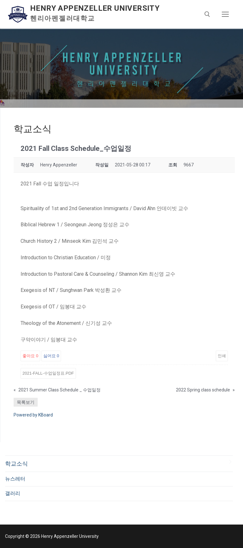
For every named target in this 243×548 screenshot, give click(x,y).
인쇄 (222, 355)
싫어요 (51, 355)
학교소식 (16, 464)
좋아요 (30, 355)
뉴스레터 (15, 479)
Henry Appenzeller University (94, 8)
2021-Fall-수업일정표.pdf (48, 373)
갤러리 (12, 493)
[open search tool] (207, 14)
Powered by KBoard (33, 414)
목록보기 (25, 402)
